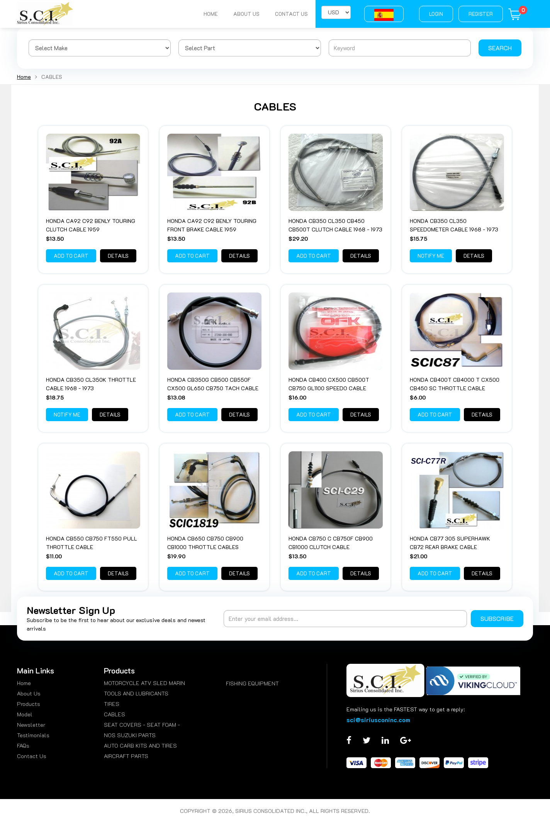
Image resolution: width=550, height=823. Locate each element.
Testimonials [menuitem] (33, 735)
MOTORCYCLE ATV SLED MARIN (144, 683)
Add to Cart (71, 255)
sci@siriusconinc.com (378, 720)
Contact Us (291, 13)
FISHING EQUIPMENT (252, 683)
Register (481, 13)
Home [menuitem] (24, 683)
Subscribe (497, 618)
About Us (246, 13)
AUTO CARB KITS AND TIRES (140, 745)
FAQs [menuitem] (23, 745)
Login (436, 13)
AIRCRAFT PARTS (126, 756)
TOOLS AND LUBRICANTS (136, 693)
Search (500, 48)
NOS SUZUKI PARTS (130, 735)
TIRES (111, 703)
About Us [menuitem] (29, 693)
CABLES (114, 714)
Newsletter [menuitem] (31, 724)
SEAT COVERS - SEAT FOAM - (142, 724)
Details (118, 255)
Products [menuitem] (28, 703)
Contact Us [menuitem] (31, 756)
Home (211, 13)
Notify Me (431, 255)
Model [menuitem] (24, 714)
